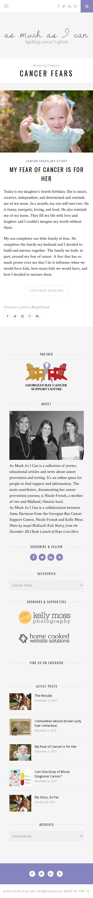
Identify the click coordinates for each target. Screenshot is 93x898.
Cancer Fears (37, 161)
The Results (43, 695)
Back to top (76, 891)
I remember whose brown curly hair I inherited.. (58, 723)
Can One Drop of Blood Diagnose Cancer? (52, 773)
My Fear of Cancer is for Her (46, 174)
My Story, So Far (47, 797)
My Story (59, 161)
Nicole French (40, 307)
